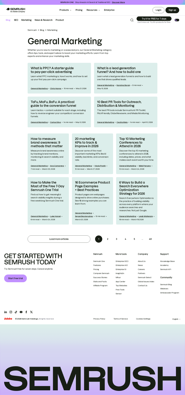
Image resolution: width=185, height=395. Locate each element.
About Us (142, 261)
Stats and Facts (100, 282)
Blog (8, 20)
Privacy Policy (99, 319)
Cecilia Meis (122, 122)
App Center (120, 282)
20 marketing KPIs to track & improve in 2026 (87, 142)
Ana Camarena (57, 166)
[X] (31, 312)
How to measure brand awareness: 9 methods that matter (47, 142)
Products (64, 10)
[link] (59, 78)
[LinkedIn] (5, 312)
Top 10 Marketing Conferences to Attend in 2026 (132, 142)
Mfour (118, 277)
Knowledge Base (167, 261)
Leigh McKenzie (146, 216)
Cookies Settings (143, 319)
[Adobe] (8, 319)
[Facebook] (26, 312)
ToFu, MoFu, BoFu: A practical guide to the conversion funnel (53, 103)
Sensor (119, 294)
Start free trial (15, 278)
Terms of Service (120, 319)
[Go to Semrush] (15, 10)
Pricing (79, 10)
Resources (92, 10)
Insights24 (120, 273)
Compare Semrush (101, 273)
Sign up (172, 10)
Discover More (118, 2)
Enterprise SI (121, 269)
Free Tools (120, 290)
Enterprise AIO (122, 265)
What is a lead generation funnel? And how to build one (119, 70)
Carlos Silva (55, 122)
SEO (16, 20)
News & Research (44, 20)
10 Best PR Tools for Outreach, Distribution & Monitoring (119, 103)
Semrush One (99, 261)
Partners (141, 273)
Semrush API (165, 269)
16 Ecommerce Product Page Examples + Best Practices (92, 186)
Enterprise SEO (122, 261)
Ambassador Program (169, 293)
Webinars (164, 289)
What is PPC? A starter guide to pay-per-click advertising (52, 70)
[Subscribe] (154, 18)
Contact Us (142, 286)
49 (150, 239)
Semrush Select (144, 277)
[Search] (131, 20)
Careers (141, 269)
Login (158, 10)
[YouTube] (21, 312)
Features (97, 265)
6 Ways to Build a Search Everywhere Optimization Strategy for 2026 (133, 188)
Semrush (32, 30)
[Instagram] (10, 312)
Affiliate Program (100, 286)
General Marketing (39, 88)
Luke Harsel (55, 216)
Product (60, 20)
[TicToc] (15, 312)
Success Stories (100, 277)
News (140, 265)
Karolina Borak (123, 85)
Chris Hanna (55, 88)
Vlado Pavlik (100, 166)
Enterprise (111, 10)
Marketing (26, 20)
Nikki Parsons (145, 166)
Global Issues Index (146, 282)
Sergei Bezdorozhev (84, 216)
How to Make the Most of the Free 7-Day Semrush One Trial (47, 186)
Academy (164, 265)
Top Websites (121, 286)
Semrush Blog (166, 285)
